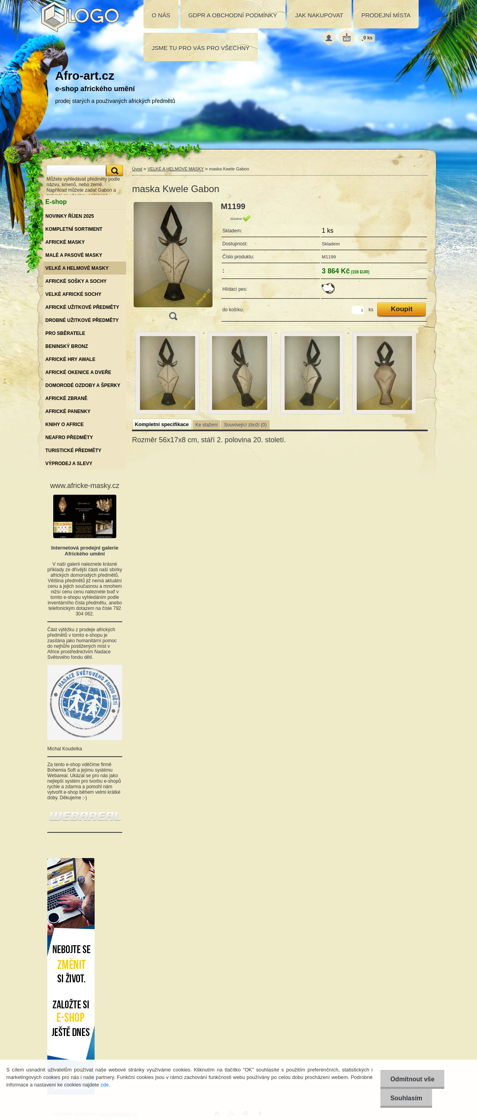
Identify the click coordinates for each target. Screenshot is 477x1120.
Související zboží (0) (245, 425)
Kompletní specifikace (162, 424)
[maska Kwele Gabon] (173, 263)
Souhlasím (406, 1098)
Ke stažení (207, 425)
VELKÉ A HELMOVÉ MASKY (175, 168)
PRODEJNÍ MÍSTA (386, 15)
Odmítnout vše (412, 1079)
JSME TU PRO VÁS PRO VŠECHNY (201, 48)
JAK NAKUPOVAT (319, 15)
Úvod (137, 168)
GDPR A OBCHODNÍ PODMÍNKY (232, 15)
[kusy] (358, 310)
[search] (113, 170)
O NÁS (161, 15)
